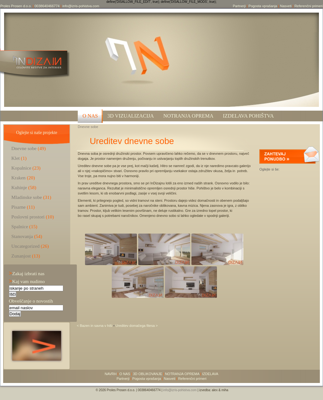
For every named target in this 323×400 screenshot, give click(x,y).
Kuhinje (19, 187)
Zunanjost (21, 255)
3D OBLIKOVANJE (147, 374)
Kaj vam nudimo (27, 281)
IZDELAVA (210, 374)
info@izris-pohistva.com (80, 6)
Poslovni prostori (28, 216)
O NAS (90, 116)
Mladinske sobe (26, 197)
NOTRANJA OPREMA (182, 374)
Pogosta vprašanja (262, 6)
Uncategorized (25, 246)
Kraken (18, 177)
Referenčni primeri (308, 6)
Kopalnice (21, 168)
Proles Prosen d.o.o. (16, 6)
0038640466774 (47, 6)
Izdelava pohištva (248, 116)
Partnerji (239, 6)
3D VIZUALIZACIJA (130, 116)
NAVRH (111, 374)
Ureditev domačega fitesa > (137, 326)
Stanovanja (22, 236)
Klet (15, 158)
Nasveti (286, 6)
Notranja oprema (188, 116)
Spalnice (19, 226)
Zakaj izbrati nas (26, 273)
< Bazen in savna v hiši (95, 326)
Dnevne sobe (88, 127)
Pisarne (18, 207)
